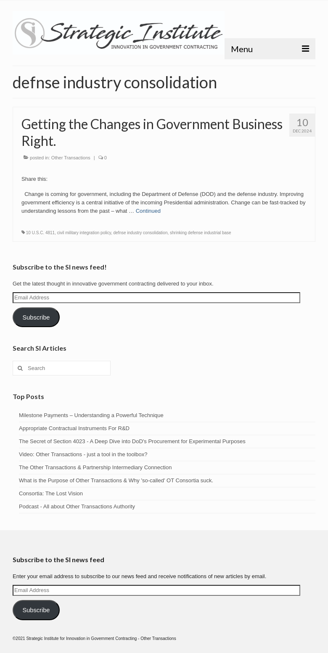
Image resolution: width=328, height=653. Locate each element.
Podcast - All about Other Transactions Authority (77, 506)
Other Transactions (70, 157)
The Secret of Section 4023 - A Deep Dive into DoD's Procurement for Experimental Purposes (132, 441)
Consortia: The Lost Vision (51, 493)
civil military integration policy (84, 232)
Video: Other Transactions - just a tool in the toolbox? (83, 454)
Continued (148, 211)
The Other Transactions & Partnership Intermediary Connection (95, 467)
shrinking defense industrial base (200, 232)
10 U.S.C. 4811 (40, 232)
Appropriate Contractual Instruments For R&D (74, 428)
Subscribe (36, 317)
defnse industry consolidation (140, 232)
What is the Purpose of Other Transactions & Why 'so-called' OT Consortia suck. (116, 480)
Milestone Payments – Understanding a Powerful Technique (91, 415)
